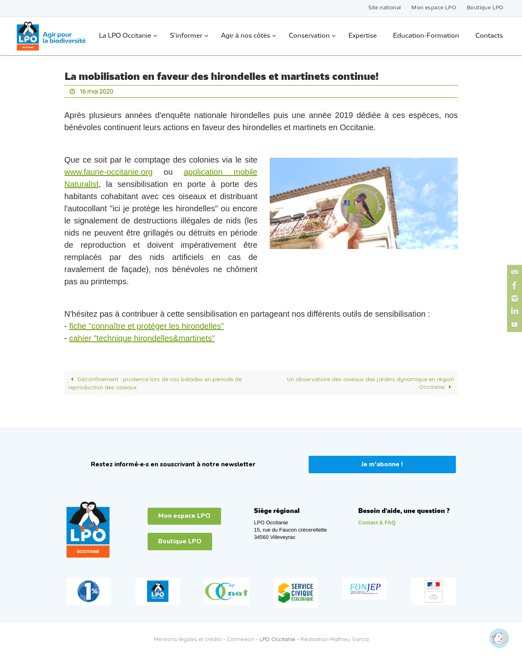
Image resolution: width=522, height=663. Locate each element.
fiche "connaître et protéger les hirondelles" (146, 325)
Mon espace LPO (433, 8)
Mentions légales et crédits (187, 638)
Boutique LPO (485, 8)
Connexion (240, 638)
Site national (384, 8)
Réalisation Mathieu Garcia (335, 638)
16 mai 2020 (97, 91)
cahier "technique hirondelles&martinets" (142, 337)
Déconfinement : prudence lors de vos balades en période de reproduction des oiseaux (155, 382)
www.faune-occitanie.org (108, 171)
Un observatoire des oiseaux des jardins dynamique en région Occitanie (370, 382)
